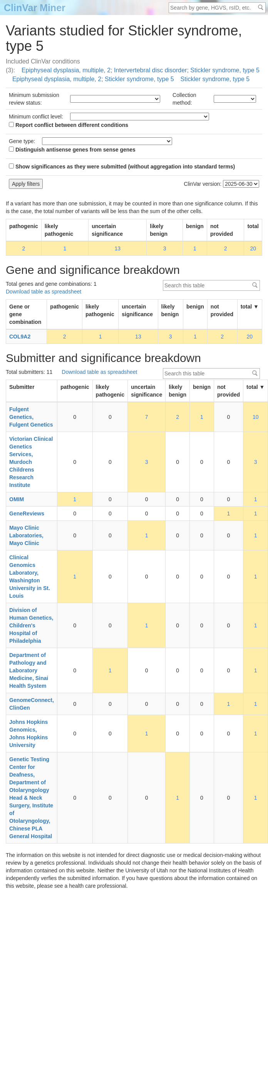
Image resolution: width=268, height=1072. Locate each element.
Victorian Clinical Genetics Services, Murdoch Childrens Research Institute (31, 462)
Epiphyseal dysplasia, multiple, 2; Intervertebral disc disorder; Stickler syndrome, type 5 (141, 70)
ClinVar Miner (34, 7)
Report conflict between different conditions (68, 125)
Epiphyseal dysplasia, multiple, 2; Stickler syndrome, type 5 (93, 79)
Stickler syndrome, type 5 (215, 79)
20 (253, 248)
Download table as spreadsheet (43, 291)
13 (117, 248)
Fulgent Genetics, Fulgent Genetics (31, 417)
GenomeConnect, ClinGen (31, 704)
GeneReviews (26, 513)
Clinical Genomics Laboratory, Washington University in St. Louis (29, 576)
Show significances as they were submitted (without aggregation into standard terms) (122, 166)
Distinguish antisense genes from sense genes (72, 150)
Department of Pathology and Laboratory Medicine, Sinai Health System (28, 670)
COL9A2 (19, 336)
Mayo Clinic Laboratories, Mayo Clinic (26, 535)
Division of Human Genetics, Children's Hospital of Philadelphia (31, 625)
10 (256, 417)
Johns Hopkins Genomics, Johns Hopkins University (28, 733)
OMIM (16, 499)
